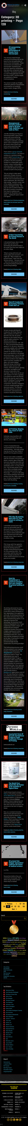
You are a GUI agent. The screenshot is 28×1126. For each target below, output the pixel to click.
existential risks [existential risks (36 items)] (6, 944)
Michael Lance (9, 1041)
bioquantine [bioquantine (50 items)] (4, 940)
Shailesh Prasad (10, 1000)
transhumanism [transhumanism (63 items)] (21, 954)
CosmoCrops (16, 157)
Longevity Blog (7, 1064)
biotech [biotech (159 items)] (16, 940)
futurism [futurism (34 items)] (17, 944)
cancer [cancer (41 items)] (15, 942)
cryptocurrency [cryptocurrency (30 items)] (19, 942)
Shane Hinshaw (10, 1026)
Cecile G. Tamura (10, 1018)
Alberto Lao (9, 1024)
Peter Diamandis (8, 970)
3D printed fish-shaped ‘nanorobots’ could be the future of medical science (16, 864)
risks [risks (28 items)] (21, 952)
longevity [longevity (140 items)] (10, 950)
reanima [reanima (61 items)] (24, 950)
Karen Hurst (10, 92)
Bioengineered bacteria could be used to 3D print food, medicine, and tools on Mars (16, 126)
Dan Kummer (9, 1012)
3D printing (16, 92)
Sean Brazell (9, 1030)
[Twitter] (11, 1119)
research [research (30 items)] (18, 952)
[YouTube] (17, 1119)
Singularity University (9, 976)
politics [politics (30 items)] (21, 950)
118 (24, 904)
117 (20, 904)
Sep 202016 (5, 304)
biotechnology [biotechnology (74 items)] (22, 940)
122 (15, 906)
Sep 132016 (6, 863)
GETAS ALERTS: (18, 1097)
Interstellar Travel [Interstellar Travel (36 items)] (7, 948)
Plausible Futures (8, 1069)
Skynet (5, 977)
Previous (9, 904)
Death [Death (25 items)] (25, 942)
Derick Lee (8, 1022)
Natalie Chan (9, 1032)
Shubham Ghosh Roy (11, 994)
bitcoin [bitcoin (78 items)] (4, 942)
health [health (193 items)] (23, 944)
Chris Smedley (9, 1049)
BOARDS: (16, 1102)
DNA (5, 971)
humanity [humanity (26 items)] (12, 946)
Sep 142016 (6, 737)
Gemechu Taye (10, 1004)
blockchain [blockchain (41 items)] (8, 942)
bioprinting (21, 830)
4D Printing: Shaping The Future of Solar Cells (16, 431)
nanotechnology (7, 94)
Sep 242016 (5, 126)
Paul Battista (9, 1002)
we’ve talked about (9, 795)
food (11, 202)
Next (13, 909)
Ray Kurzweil (7, 973)
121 (12, 906)
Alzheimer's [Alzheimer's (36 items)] (10, 938)
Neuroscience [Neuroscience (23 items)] (17, 950)
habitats (19, 269)
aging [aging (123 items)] (4, 938)
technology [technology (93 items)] (14, 954)
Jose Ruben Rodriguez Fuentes (14, 1010)
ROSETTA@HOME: (8, 1109)
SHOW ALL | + (6, 1051)
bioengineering (21, 200)
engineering (13, 832)
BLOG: (16, 1100)
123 (19, 906)
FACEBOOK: (4, 1093)
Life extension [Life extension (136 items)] (20, 948)
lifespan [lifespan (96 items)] (5, 950)
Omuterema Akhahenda (12, 1014)
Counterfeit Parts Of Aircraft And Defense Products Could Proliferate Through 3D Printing (16, 737)
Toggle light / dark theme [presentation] (26, 5)
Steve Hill (8, 1034)
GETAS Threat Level (14, 1088)
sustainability (6, 204)
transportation (21, 562)
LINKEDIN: (5, 1097)
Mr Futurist (6, 1066)
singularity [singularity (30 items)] (23, 952)
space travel (20, 202)
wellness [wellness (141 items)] (14, 956)
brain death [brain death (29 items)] (12, 942)
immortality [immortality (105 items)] (21, 946)
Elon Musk (6, 974)
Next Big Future (8, 1067)
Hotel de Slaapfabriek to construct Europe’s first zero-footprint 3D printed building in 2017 (16, 582)
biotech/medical (7, 202)
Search (25, 918)
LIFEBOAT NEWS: (18, 1093)
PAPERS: (16, 1109)
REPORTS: (17, 1105)
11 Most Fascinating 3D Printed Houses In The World (16, 236)
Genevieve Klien (10, 990)
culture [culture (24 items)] (23, 942)
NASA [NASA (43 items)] (14, 950)
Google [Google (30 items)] (20, 944)
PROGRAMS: (17, 1107)
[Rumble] (20, 1119)
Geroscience (7, 1062)
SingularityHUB (7, 1071)
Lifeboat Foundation (10, 1117)
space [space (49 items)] (5, 954)
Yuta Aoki (8, 1020)
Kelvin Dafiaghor (10, 1006)
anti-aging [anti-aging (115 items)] (15, 938)
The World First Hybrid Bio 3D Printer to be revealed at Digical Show (16, 786)
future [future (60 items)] (13, 944)
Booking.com (7, 672)
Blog (14, 12)
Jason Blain (9, 1043)
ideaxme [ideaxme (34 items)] (15, 946)
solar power (15, 202)
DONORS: (9, 1102)
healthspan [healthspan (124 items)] (7, 946)
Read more (14, 99)
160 (24, 906)
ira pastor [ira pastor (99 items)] (13, 948)
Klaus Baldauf (10, 830)
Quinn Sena (9, 996)
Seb (7, 1039)
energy (5, 712)
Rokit (5, 794)
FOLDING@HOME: (4, 1107)
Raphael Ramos (10, 1028)
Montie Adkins (9, 1045)
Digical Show (18, 824)
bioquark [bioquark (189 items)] (11, 940)
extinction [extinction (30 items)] (10, 944)
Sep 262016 (5, 50)
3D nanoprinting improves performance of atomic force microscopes (14, 50)
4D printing (20, 484)
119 (4, 906)
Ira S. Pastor (9, 1047)
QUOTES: (16, 1112)
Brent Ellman (9, 1037)
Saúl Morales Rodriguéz (12, 992)
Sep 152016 (6, 519)
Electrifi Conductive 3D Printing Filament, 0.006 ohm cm (16, 304)
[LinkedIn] (14, 1119)
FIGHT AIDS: (6, 1105)
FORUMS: (10, 1112)
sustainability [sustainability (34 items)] (8, 954)
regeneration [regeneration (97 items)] (13, 952)
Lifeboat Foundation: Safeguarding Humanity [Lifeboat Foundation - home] (10, 5)
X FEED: (5, 1100)
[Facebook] (8, 1119)
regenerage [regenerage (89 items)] (6, 952)
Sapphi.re (25, 1117)
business (20, 710)
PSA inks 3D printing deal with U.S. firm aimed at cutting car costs (16, 519)
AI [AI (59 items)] (7, 938)
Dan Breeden (9, 998)
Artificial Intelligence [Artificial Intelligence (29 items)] (22, 938)
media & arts (20, 396)
